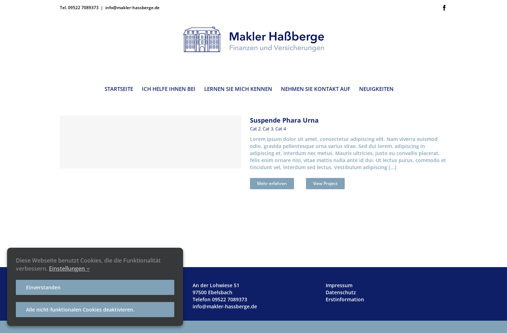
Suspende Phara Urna (284, 120)
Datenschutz (341, 292)
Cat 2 (255, 128)
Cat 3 (268, 128)
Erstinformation (345, 299)
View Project (325, 183)
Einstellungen (69, 268)
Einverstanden (43, 287)
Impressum (339, 285)
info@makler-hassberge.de (132, 8)
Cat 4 (280, 128)
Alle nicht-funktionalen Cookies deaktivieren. (80, 309)
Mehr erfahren (272, 183)
